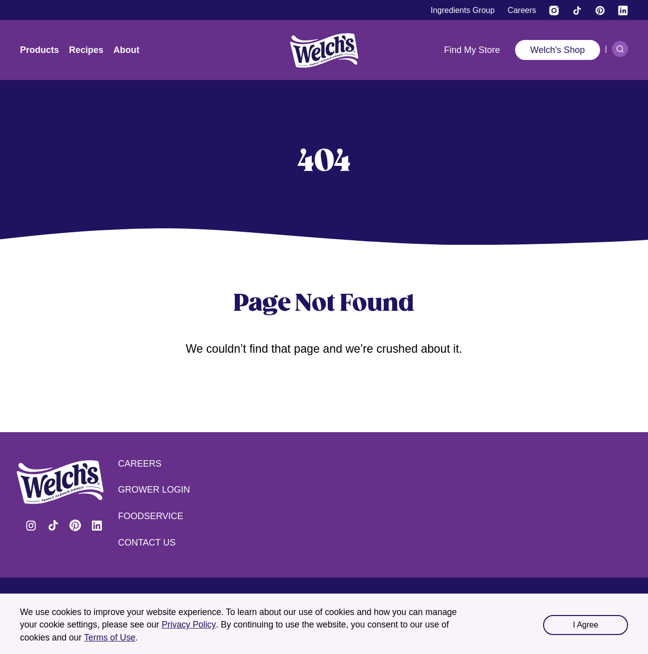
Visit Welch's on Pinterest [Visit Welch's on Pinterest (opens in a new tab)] (75, 526)
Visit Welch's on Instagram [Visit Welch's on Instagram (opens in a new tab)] (31, 526)
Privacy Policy (189, 625)
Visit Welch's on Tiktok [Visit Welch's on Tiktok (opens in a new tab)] (53, 526)
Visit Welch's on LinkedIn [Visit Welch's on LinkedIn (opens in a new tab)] (97, 526)
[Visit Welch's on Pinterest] (600, 10)
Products (39, 50)
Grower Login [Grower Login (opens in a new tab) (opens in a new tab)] (154, 490)
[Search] (620, 48)
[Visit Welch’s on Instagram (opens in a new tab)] (554, 10)
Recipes (86, 50)
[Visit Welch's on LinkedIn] (623, 10)
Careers (139, 464)
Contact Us (146, 543)
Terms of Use (109, 638)
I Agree (586, 625)
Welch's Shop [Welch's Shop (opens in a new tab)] (557, 50)
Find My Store (472, 50)
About (126, 50)
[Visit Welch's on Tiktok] (577, 10)
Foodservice (150, 516)
